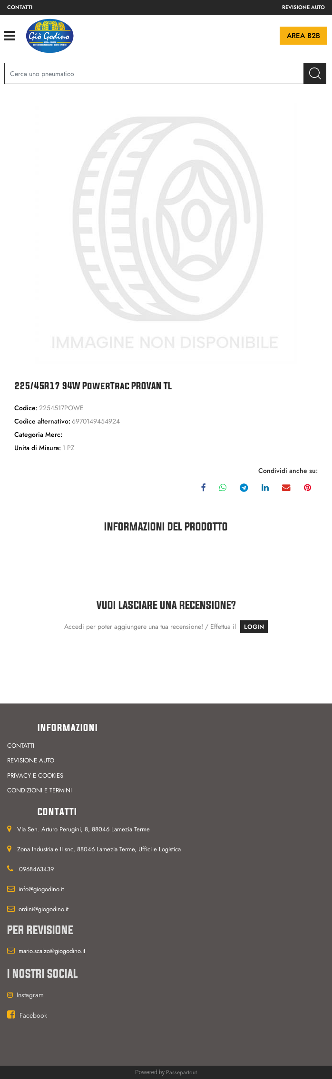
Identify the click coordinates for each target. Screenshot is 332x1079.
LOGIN (254, 626)
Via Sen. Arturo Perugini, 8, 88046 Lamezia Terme (83, 829)
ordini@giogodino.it (43, 909)
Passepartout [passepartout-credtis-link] (181, 1072)
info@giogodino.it (41, 889)
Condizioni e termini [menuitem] (39, 790)
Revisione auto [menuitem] (303, 7)
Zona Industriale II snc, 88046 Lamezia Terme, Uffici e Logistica (99, 849)
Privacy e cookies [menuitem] (35, 775)
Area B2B (303, 35)
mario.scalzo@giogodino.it (52, 950)
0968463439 (36, 869)
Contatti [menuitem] (19, 7)
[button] (315, 73)
